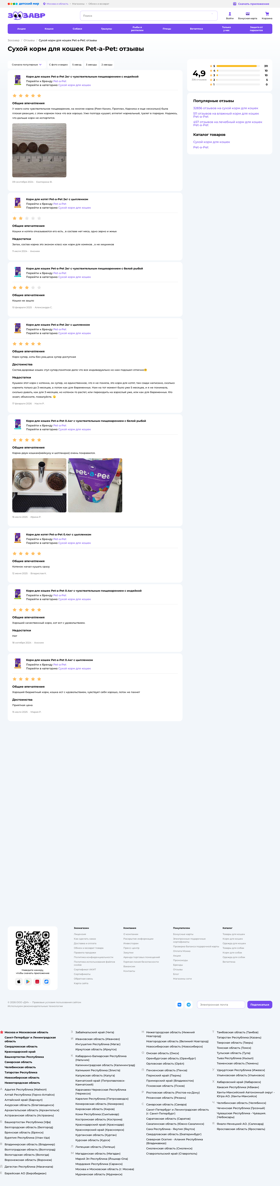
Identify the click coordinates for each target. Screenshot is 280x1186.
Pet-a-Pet (201, 147)
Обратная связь (83, 978)
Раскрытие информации (138, 938)
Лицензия (80, 934)
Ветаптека (229, 961)
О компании (130, 934)
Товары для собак (233, 947)
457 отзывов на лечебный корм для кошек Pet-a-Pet (227, 123)
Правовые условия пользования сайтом (56, 1002)
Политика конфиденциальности (93, 957)
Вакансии (129, 966)
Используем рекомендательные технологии (35, 1006)
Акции (177, 955)
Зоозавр (14, 40)
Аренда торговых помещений (141, 957)
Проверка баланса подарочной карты (196, 946)
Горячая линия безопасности (141, 961)
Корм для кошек (233, 938)
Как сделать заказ (85, 938)
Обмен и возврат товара (88, 947)
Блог (176, 974)
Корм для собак (232, 952)
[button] (27, 65)
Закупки (128, 952)
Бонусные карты (183, 934)
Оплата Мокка (181, 951)
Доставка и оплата (85, 943)
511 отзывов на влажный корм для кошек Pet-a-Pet (226, 115)
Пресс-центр (131, 947)
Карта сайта (81, 983)
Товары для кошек (234, 934)
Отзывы (29, 40)
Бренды (178, 964)
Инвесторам (131, 943)
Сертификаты (82, 974)
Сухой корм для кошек (211, 142)
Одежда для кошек (234, 943)
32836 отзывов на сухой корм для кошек (225, 108)
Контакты (129, 971)
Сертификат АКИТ (85, 969)
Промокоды (180, 960)
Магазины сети (182, 978)
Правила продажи (85, 952)
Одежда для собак (234, 957)
